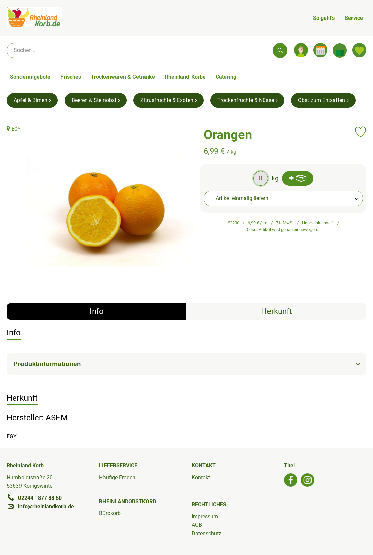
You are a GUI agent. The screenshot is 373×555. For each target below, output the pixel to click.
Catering (226, 77)
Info (97, 311)
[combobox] (283, 198)
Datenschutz (206, 533)
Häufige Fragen (117, 477)
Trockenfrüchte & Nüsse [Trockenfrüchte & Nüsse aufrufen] (247, 100)
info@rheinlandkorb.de (40, 506)
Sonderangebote (30, 77)
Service (354, 18)
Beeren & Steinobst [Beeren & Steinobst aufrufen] (96, 100)
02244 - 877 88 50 (34, 498)
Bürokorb (110, 513)
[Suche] (147, 50)
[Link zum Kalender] (320, 50)
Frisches (70, 77)
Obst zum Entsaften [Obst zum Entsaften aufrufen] (323, 100)
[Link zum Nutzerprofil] (301, 50)
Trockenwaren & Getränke (123, 77)
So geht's (324, 18)
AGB (197, 525)
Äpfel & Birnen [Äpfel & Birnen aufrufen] (32, 100)
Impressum (205, 516)
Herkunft (276, 311)
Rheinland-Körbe (185, 77)
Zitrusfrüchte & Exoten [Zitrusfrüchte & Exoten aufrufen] (168, 100)
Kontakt (201, 477)
